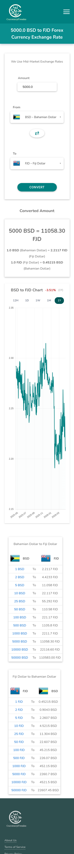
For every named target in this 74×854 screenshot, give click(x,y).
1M (49, 300)
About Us (11, 840)
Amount (24, 78)
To (14, 153)
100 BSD (19, 617)
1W (38, 300)
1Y (59, 300)
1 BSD (19, 569)
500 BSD (19, 625)
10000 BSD (19, 649)
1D (27, 300)
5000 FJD (19, 774)
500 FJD (19, 758)
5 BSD (19, 585)
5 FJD (19, 718)
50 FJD (19, 742)
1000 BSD (19, 633)
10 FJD (19, 726)
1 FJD (19, 702)
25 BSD (19, 601)
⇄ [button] (37, 133)
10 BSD (19, 593)
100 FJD (19, 750)
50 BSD (19, 609)
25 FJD (19, 734)
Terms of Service (15, 847)
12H (16, 300)
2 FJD (19, 710)
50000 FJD (18, 790)
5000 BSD (19, 641)
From (16, 107)
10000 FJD (18, 782)
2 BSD (19, 577)
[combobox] (37, 117)
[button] (66, 12)
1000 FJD (19, 766)
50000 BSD (19, 657)
